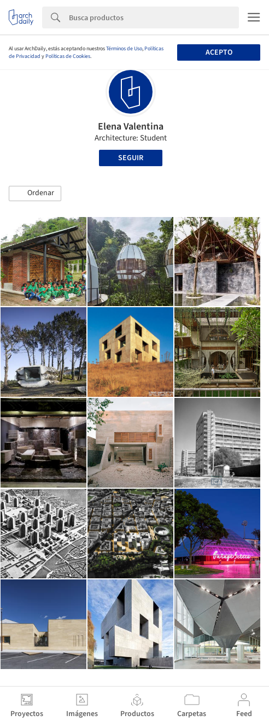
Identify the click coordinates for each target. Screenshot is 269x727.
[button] (35, 193)
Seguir (130, 158)
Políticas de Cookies (67, 56)
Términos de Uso (124, 48)
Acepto (219, 52)
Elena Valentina (130, 126)
